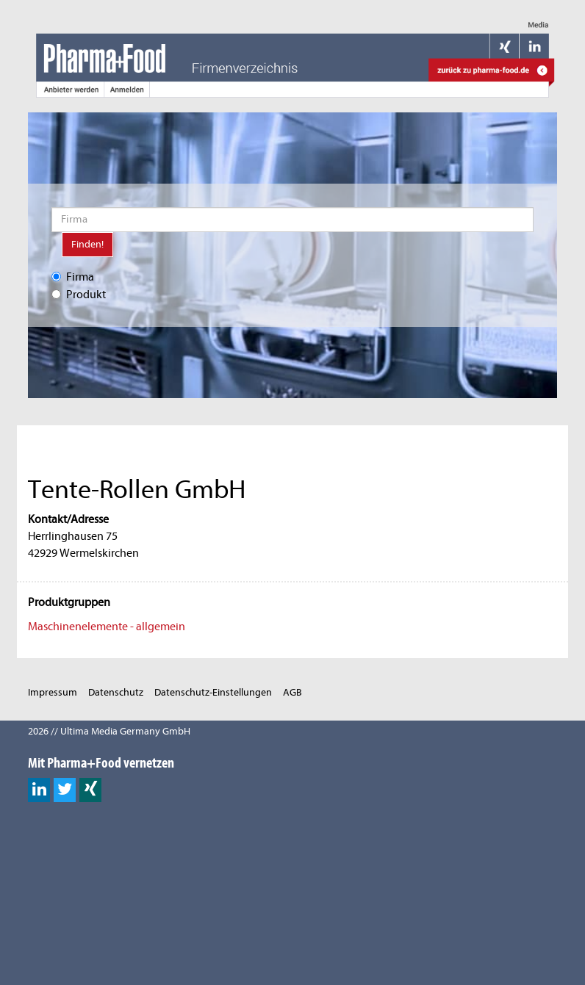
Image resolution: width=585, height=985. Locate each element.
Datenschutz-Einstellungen (213, 692)
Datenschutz (115, 692)
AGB (292, 692)
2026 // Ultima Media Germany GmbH (109, 731)
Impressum (52, 692)
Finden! (87, 244)
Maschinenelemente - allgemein (106, 626)
